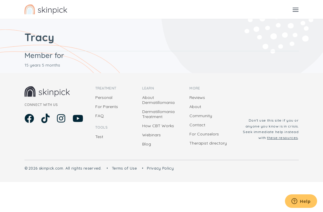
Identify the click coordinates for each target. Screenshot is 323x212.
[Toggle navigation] (295, 9)
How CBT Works (158, 125)
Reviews (197, 97)
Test (99, 136)
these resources (282, 137)
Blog (146, 144)
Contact (197, 124)
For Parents (106, 106)
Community (200, 115)
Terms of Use (124, 168)
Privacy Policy (160, 168)
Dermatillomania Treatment (158, 114)
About (195, 106)
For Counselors (204, 134)
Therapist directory (208, 143)
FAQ (99, 115)
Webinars (151, 135)
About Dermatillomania (158, 100)
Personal (103, 97)
